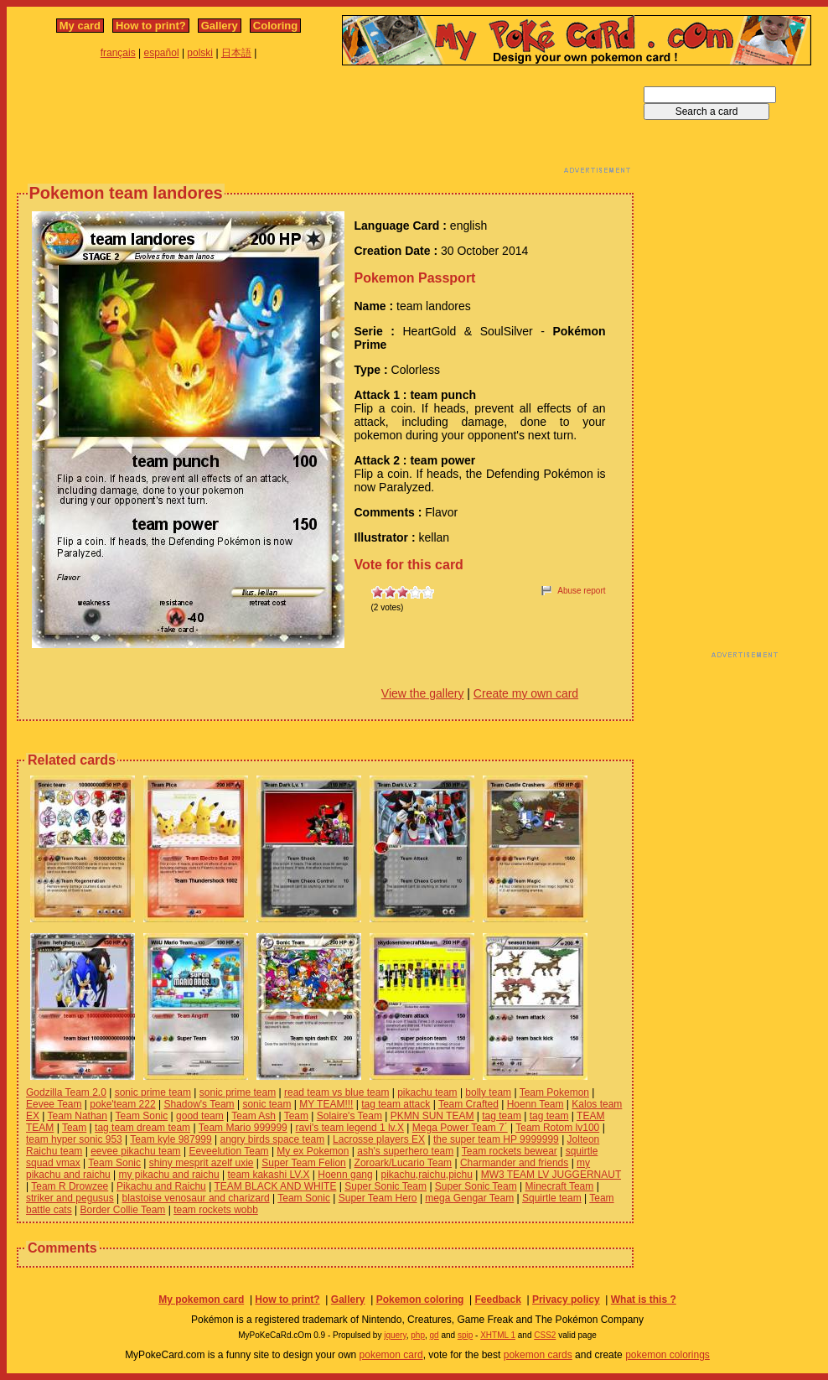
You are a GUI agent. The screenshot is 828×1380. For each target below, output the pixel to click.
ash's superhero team (405, 1151)
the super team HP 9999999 (496, 1139)
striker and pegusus (70, 1198)
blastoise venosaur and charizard (196, 1198)
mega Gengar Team (469, 1198)
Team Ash (253, 1116)
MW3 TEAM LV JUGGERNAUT (551, 1174)
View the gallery (422, 693)
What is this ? (643, 1299)
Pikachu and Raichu (161, 1186)
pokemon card (391, 1355)
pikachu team (427, 1092)
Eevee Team (54, 1104)
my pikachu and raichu (169, 1174)
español (161, 53)
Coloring (275, 25)
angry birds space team (272, 1139)
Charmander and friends (514, 1163)
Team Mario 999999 (243, 1128)
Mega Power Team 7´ (460, 1128)
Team (296, 1116)
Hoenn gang (345, 1174)
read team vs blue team (336, 1092)
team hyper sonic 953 (74, 1139)
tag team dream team (142, 1128)
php (418, 1335)
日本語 (236, 53)
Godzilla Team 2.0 (66, 1092)
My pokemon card (201, 1299)
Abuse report (581, 590)
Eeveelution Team (228, 1151)
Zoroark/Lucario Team (403, 1163)
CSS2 (545, 1335)
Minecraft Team (559, 1186)
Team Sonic (142, 1116)
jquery (395, 1335)
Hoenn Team (535, 1104)
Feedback (497, 1299)
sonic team (266, 1104)
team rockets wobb (215, 1210)
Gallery (219, 25)
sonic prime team (153, 1092)
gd (434, 1335)
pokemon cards (538, 1355)
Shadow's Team (198, 1104)
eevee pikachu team (135, 1151)
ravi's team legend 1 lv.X (350, 1128)
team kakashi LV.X (268, 1174)
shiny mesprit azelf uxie (201, 1163)
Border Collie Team (123, 1210)
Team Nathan (77, 1116)
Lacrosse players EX (379, 1139)
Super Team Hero (378, 1198)
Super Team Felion (303, 1163)
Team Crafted (468, 1104)
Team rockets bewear (509, 1151)
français (118, 53)
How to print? (151, 25)
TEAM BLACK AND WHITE (275, 1186)
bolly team (488, 1092)
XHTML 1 (497, 1335)
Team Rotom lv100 (557, 1128)
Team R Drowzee (69, 1186)
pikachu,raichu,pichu (426, 1174)
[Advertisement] (325, 124)
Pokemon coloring (420, 1299)
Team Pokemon (554, 1092)
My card (80, 25)
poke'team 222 (122, 1104)
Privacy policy (566, 1299)
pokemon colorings (667, 1355)
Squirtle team (552, 1198)
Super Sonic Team (385, 1186)
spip (465, 1335)
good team (200, 1116)
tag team (501, 1116)
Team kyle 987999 (170, 1139)
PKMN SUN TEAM (432, 1116)
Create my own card (526, 693)
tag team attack (395, 1104)
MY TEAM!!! (326, 1104)
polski (200, 53)
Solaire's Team (349, 1116)
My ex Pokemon (313, 1151)
